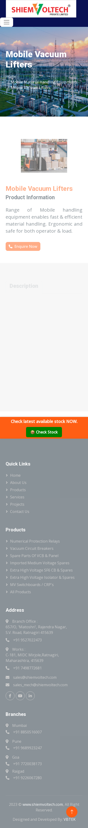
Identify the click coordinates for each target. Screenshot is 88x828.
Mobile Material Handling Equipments (44, 82)
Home (11, 76)
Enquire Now (23, 246)
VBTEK (70, 819)
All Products (20, 591)
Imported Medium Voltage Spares (39, 562)
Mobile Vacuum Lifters (30, 87)
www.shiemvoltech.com (43, 804)
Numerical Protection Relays (35, 541)
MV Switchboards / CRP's (32, 584)
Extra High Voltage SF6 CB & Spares (41, 570)
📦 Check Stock (44, 432)
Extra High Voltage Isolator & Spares (42, 577)
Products (18, 489)
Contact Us (19, 511)
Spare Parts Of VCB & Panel (34, 555)
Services (17, 497)
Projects (17, 504)
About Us (18, 482)
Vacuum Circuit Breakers (32, 548)
